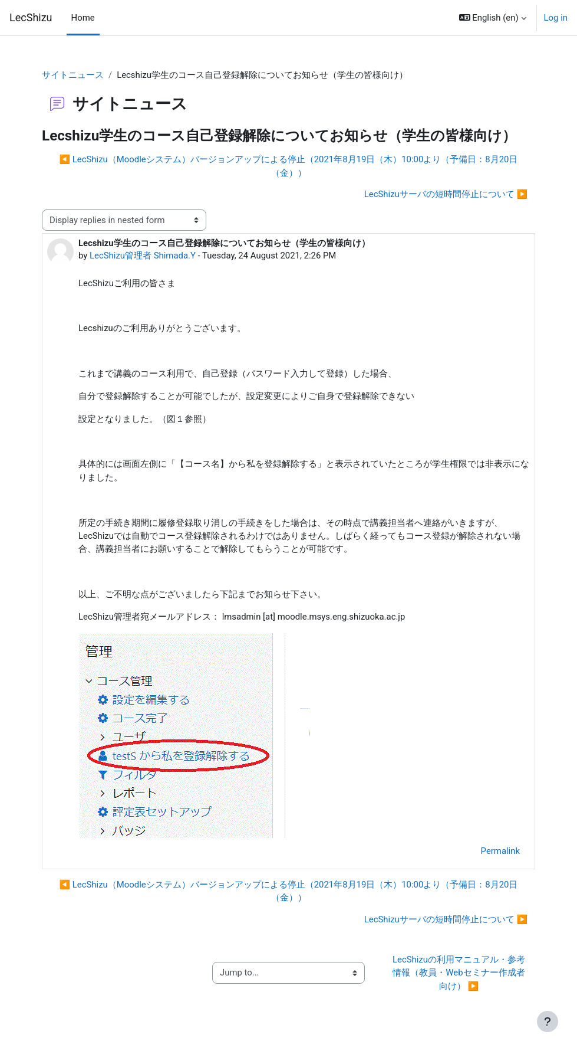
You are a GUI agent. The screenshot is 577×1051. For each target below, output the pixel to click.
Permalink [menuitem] (500, 851)
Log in (556, 17)
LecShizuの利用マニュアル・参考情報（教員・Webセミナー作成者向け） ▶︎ (459, 972)
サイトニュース (73, 75)
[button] (492, 17)
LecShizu (30, 17)
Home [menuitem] (83, 17)
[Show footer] (547, 1021)
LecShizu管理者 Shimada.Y (143, 255)
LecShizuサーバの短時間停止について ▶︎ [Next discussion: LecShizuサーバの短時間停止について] (445, 194)
